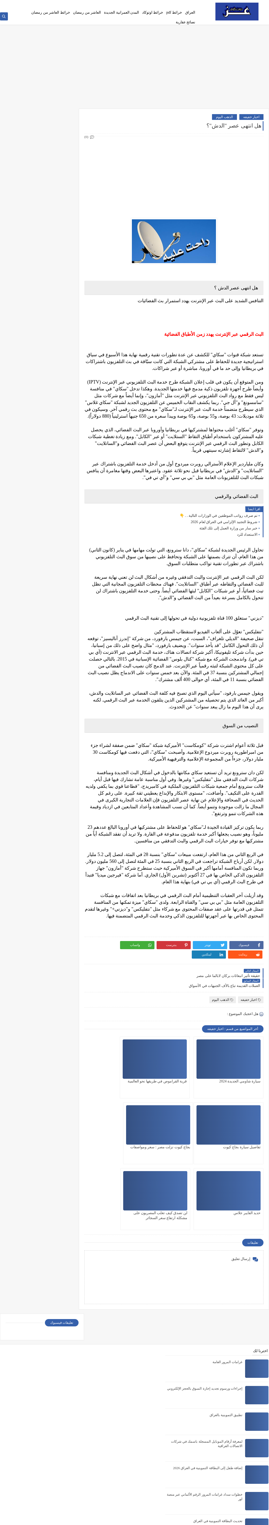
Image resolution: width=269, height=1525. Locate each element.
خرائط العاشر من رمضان (50, 12)
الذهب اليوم (224, 118)
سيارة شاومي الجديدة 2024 (240, 1069)
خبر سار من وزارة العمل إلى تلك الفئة (228, 536)
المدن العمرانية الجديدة (121, 12)
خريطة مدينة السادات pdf (224, 1439)
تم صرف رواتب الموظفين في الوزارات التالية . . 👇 (219, 523)
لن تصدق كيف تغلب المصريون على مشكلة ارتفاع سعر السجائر (122, 1140)
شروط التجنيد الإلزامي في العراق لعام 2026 (224, 530)
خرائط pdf (174, 12)
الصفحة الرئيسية (185, 4)
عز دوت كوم (217, 1518)
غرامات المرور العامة (228, 1253)
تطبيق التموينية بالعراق (226, 1306)
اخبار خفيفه (251, 118)
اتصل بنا (144, 4)
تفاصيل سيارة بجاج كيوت (126, 1069)
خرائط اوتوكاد (152, 12)
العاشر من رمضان (87, 12)
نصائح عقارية (185, 22)
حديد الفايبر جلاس (189, 1135)
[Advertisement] (134, 67)
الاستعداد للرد (247, 542)
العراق (190, 12)
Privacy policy (162, 4)
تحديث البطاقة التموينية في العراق (218, 1412)
